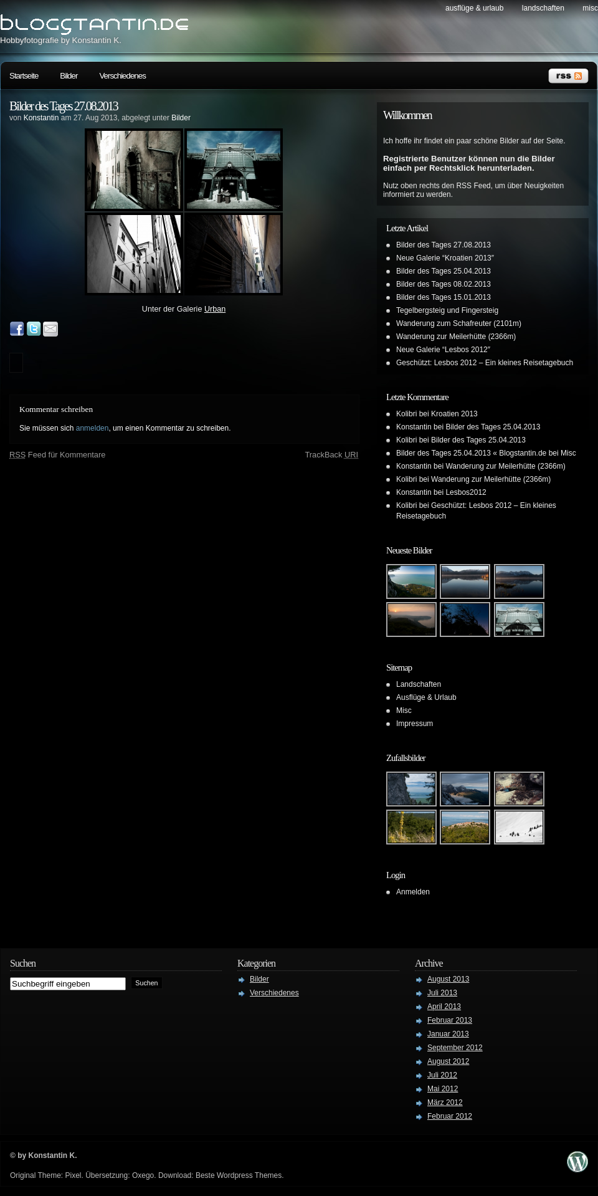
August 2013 (448, 979)
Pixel (73, 1175)
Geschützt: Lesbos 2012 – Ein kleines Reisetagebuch (484, 362)
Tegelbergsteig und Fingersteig (447, 310)
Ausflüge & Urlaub (474, 8)
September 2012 (455, 1047)
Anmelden (413, 891)
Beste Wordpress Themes (239, 1175)
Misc (590, 8)
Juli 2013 (442, 992)
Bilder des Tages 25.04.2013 (443, 271)
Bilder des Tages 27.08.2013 (63, 106)
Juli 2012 (442, 1075)
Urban (214, 309)
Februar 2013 (449, 1020)
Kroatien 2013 (454, 413)
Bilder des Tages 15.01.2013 (443, 297)
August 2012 (448, 1061)
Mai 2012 (442, 1088)
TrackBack (331, 454)
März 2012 (445, 1102)
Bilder (68, 75)
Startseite (23, 75)
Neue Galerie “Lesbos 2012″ (443, 349)
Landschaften (543, 8)
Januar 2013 (448, 1034)
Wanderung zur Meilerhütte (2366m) (456, 336)
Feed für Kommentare (57, 454)
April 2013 (444, 1006)
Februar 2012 (449, 1116)
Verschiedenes (122, 75)
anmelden (92, 428)
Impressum (414, 723)
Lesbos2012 (465, 492)
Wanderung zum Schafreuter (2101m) (458, 323)
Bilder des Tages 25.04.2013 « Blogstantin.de (471, 453)
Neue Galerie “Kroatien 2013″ (445, 258)
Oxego (143, 1175)
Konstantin (41, 117)
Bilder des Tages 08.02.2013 (443, 284)
